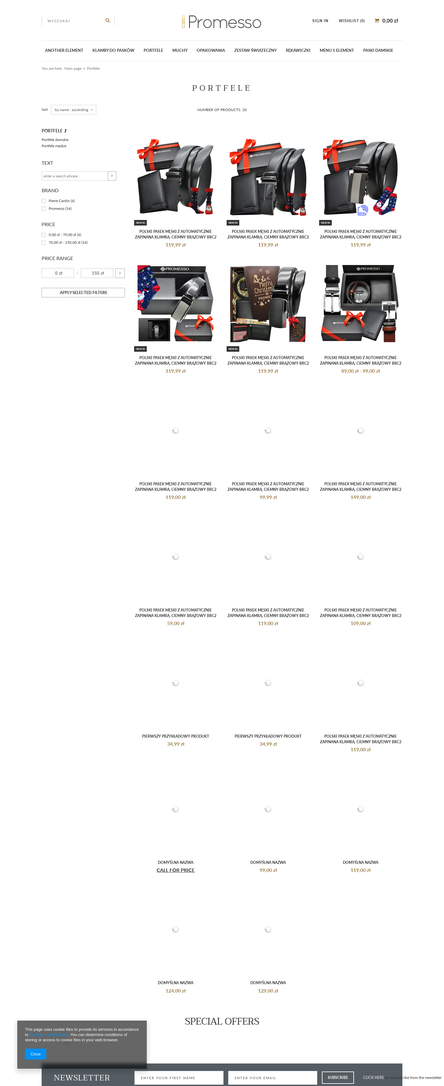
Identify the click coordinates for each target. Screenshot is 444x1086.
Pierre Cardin (59, 201)
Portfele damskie (55, 139)
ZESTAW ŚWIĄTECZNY (255, 50)
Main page (72, 68)
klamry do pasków (113, 50)
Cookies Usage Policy (48, 1034)
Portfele (153, 50)
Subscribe (338, 1077)
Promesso (56, 209)
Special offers (222, 1022)
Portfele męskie (54, 145)
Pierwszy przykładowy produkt (175, 736)
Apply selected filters (83, 292)
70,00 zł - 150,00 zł (64, 243)
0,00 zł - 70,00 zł (62, 235)
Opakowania (211, 50)
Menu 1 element (337, 50)
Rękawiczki (298, 50)
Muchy (179, 50)
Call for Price (176, 870)
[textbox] (78, 21)
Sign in (321, 21)
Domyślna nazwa (175, 862)
